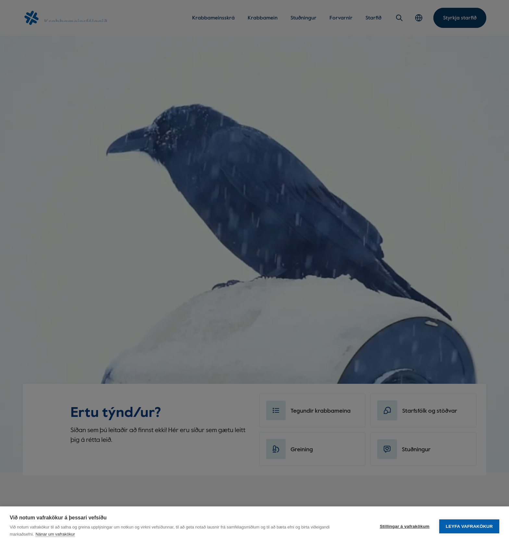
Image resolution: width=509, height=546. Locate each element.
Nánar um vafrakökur (55, 534)
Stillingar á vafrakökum (404, 526)
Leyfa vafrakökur (469, 526)
